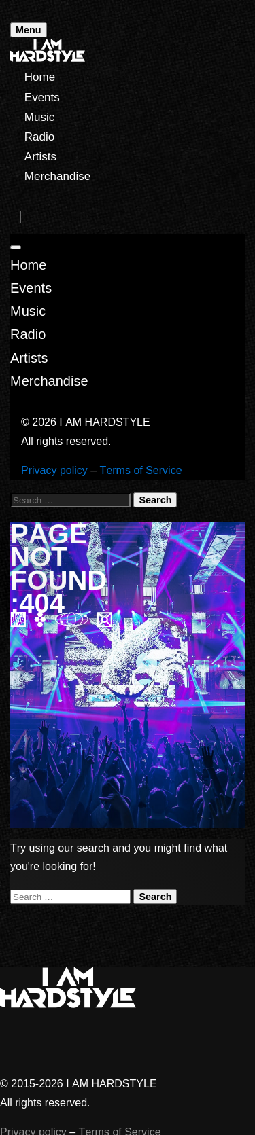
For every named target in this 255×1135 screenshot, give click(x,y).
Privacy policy (54, 470)
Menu (28, 29)
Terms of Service (141, 470)
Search (155, 499)
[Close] (15, 247)
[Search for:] (70, 500)
